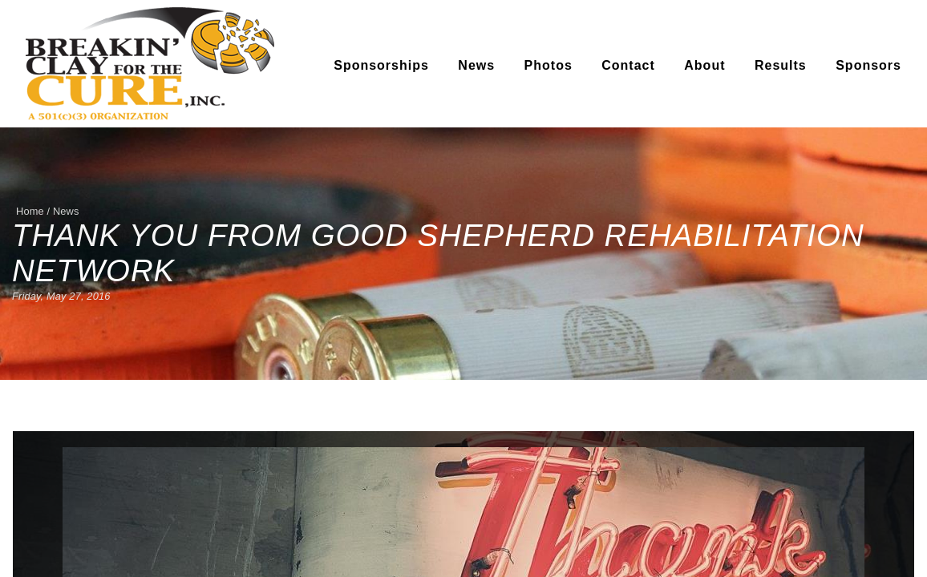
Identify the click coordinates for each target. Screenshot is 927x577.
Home (30, 211)
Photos (548, 65)
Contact (628, 65)
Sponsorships (381, 65)
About (704, 65)
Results (781, 65)
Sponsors (868, 65)
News (476, 65)
